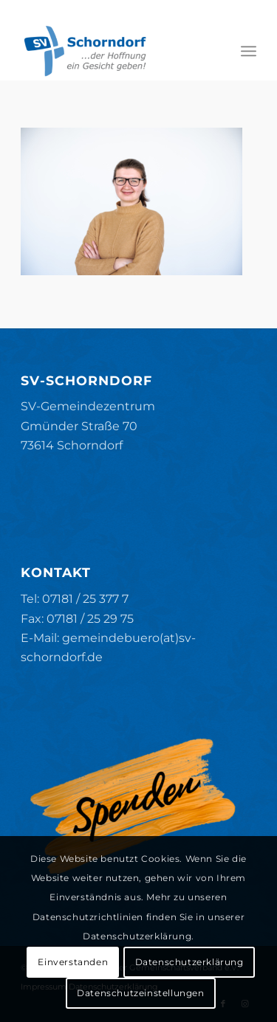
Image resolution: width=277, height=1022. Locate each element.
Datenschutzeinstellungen (140, 992)
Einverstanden (73, 961)
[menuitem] (248, 51)
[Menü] (248, 51)
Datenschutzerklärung (189, 961)
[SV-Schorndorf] (115, 50)
